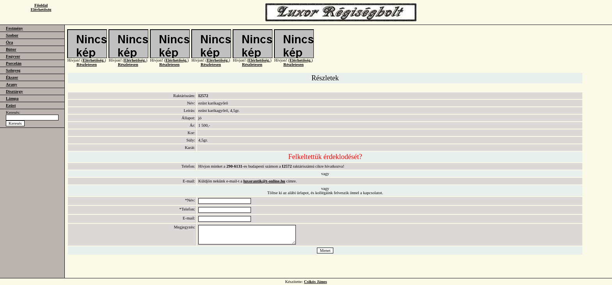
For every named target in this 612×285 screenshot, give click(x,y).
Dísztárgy (14, 91)
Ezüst (11, 105)
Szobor (12, 35)
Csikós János (315, 282)
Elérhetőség (40, 9)
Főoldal (41, 5)
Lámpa (12, 98)
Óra (9, 42)
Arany (11, 84)
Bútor (11, 49)
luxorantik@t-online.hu (264, 181)
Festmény (14, 28)
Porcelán (13, 63)
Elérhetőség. (94, 63)
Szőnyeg (13, 70)
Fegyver (13, 56)
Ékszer (12, 77)
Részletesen (86, 67)
